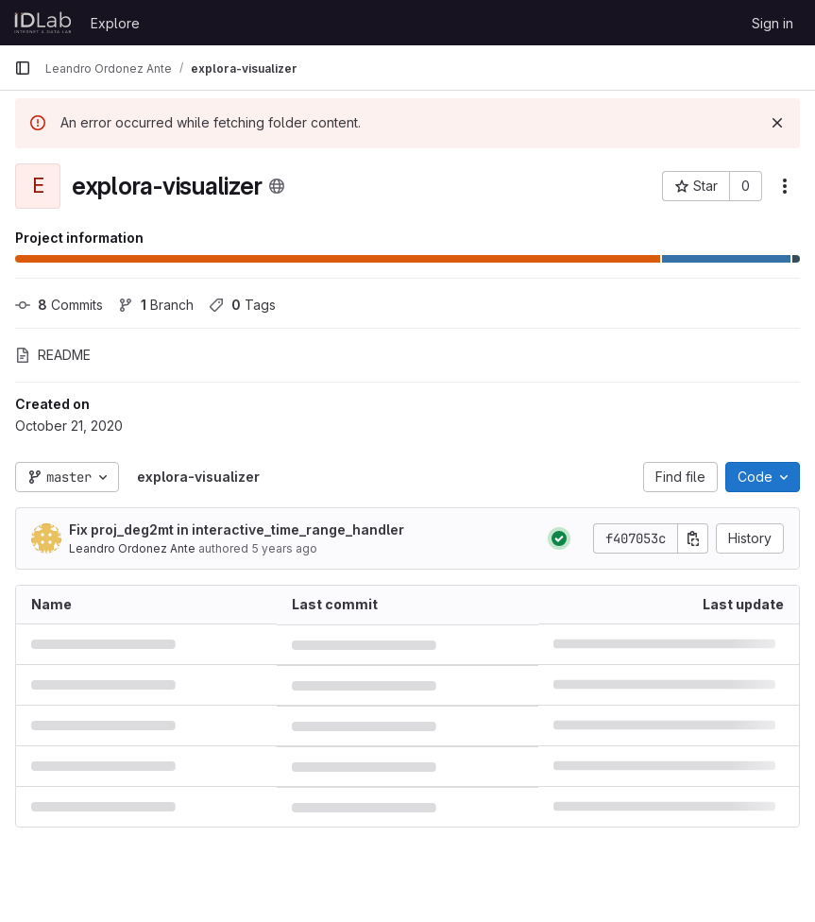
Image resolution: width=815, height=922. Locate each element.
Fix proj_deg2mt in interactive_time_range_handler (236, 529)
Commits (59, 305)
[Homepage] (43, 23)
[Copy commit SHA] (693, 538)
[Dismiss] (777, 122)
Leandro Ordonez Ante (132, 548)
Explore (115, 23)
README (53, 355)
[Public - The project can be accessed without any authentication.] (276, 186)
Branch (156, 305)
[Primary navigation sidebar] (23, 68)
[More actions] (785, 186)
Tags (242, 305)
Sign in (772, 23)
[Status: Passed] (559, 538)
